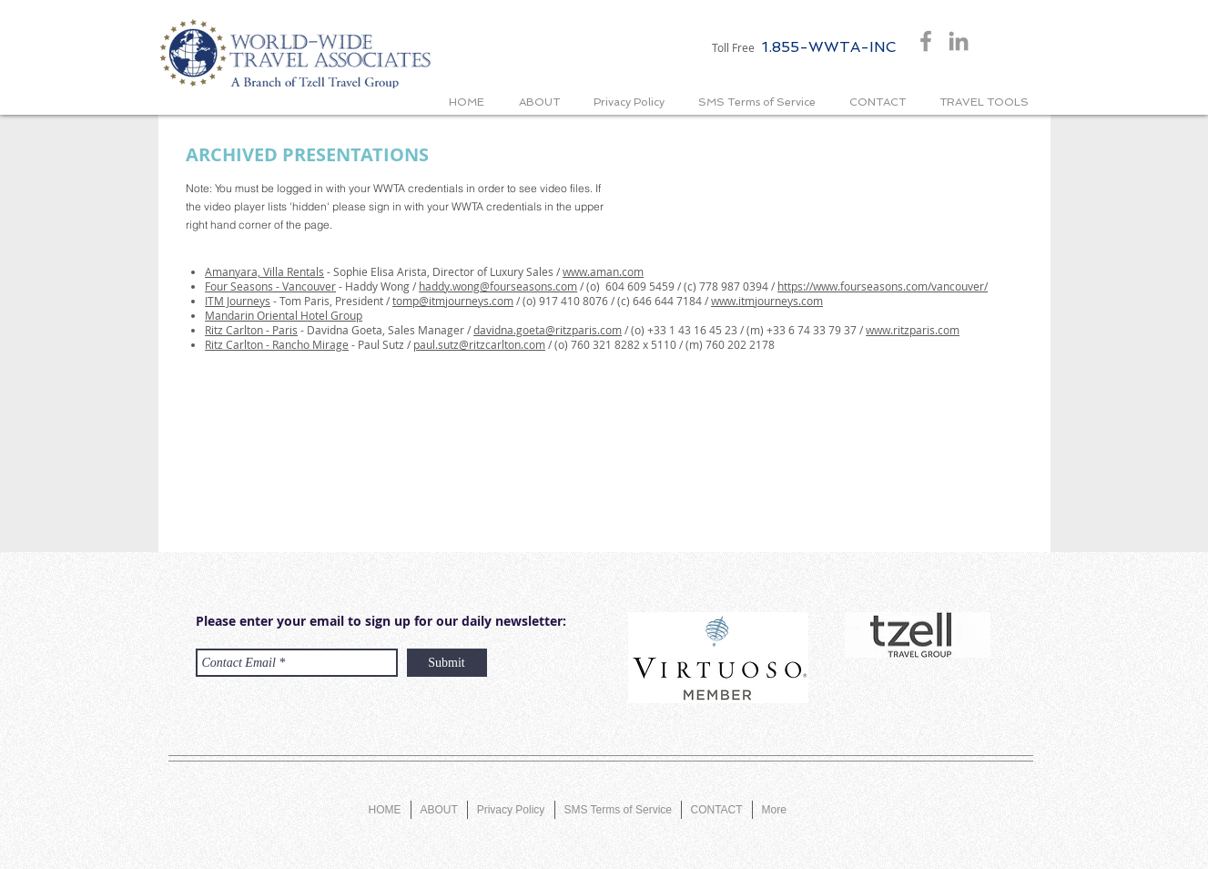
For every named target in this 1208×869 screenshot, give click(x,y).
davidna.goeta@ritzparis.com (547, 329)
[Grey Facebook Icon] (925, 41)
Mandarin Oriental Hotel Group (283, 315)
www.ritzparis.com (912, 329)
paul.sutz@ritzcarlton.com (479, 344)
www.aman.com (603, 271)
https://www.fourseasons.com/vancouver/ (882, 286)
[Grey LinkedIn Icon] (958, 41)
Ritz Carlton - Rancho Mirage (277, 344)
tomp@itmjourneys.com (452, 300)
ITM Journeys (237, 300)
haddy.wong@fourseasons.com (498, 286)
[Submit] (447, 663)
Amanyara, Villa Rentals (264, 271)
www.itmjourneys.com (767, 300)
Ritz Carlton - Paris (251, 329)
